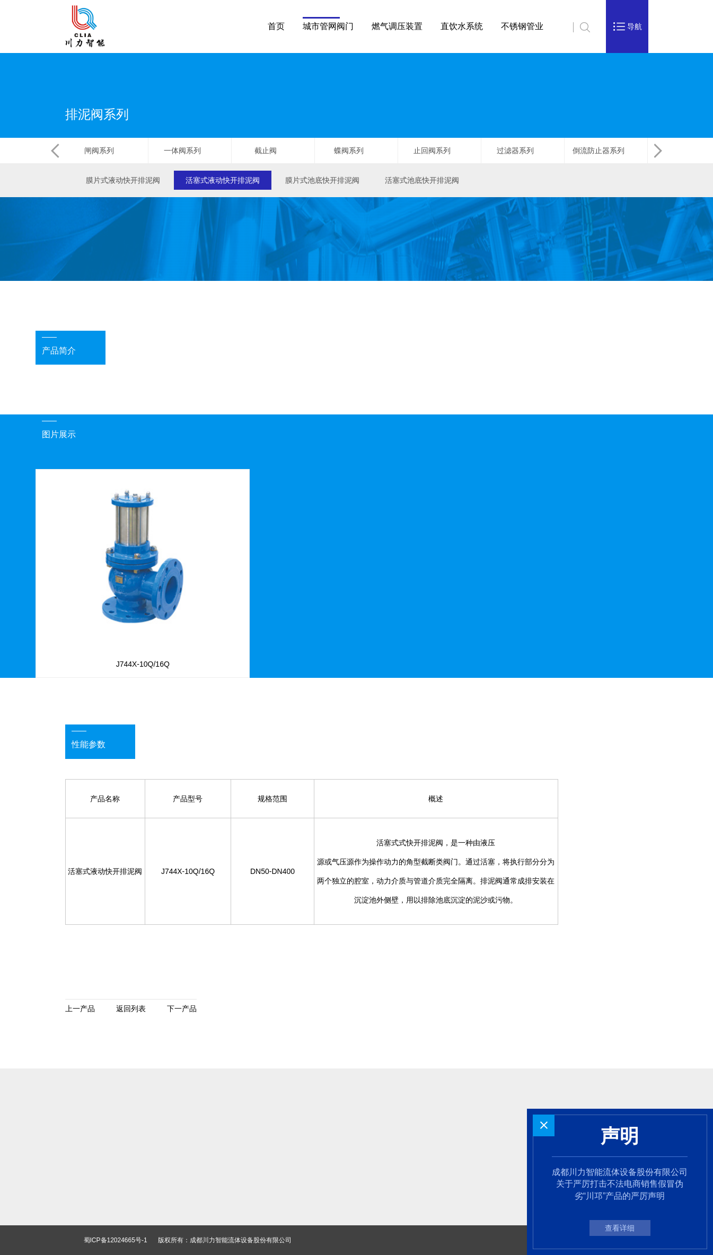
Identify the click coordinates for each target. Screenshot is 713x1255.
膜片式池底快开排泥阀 (322, 180)
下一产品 (182, 1008)
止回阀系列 (439, 150)
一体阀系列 (189, 150)
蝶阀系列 (356, 150)
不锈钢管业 (522, 26)
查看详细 (620, 1228)
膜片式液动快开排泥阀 (123, 180)
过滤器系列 (522, 150)
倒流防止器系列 (606, 150)
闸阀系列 (106, 150)
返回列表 (131, 1008)
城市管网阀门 (328, 26)
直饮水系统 (462, 26)
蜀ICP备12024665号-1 (115, 1240)
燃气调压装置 (397, 26)
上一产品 (80, 1008)
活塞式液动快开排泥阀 (223, 180)
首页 (276, 26)
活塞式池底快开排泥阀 (422, 180)
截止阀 (272, 150)
